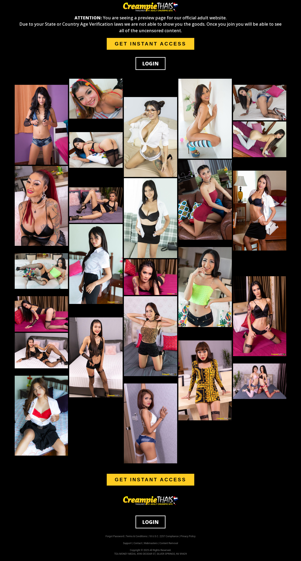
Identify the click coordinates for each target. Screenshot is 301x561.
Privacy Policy (187, 536)
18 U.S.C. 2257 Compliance (164, 536)
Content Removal (168, 543)
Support (127, 543)
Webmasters (151, 543)
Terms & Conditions (136, 536)
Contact (137, 543)
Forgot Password (115, 536)
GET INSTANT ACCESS (150, 43)
